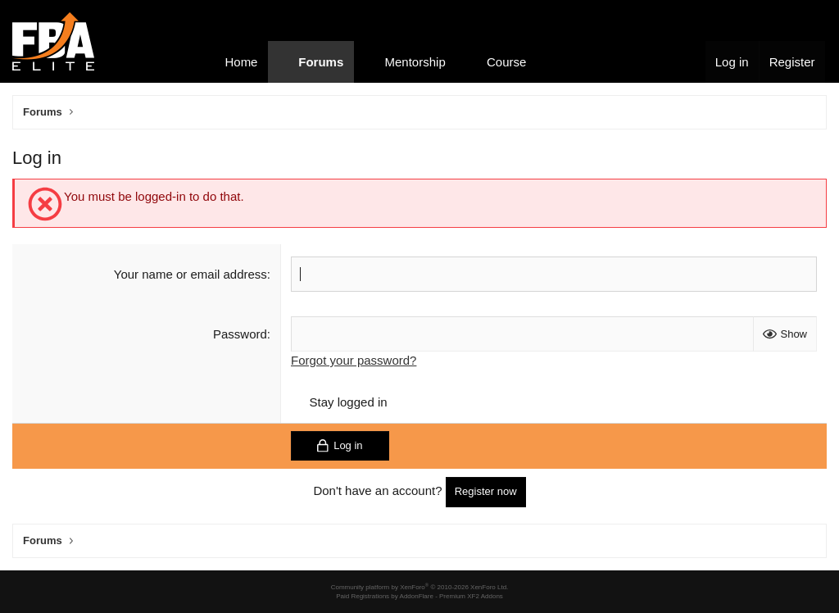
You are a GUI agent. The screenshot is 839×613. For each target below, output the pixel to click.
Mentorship (415, 62)
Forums (320, 62)
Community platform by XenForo (420, 587)
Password (240, 334)
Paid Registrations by (419, 596)
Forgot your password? (353, 360)
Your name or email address (190, 274)
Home (240, 62)
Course (506, 62)
